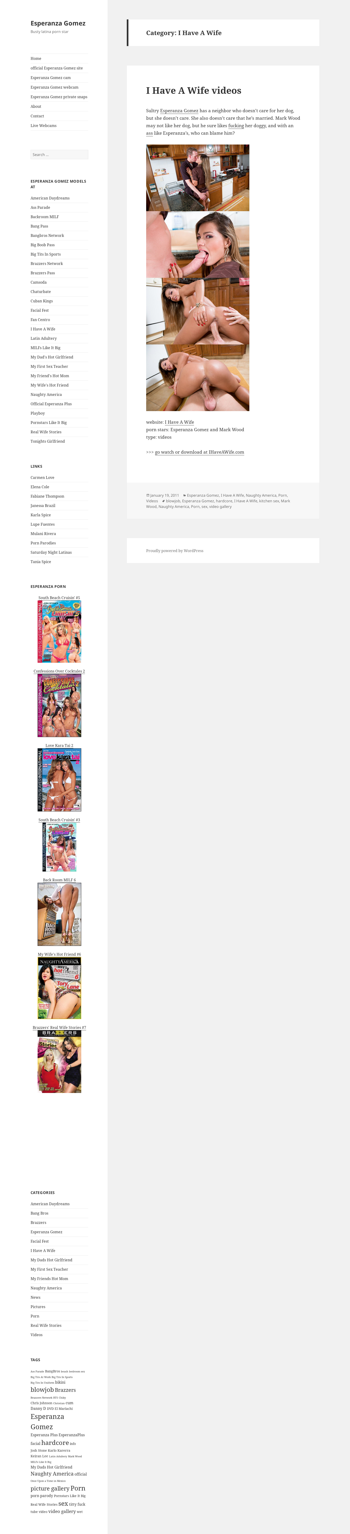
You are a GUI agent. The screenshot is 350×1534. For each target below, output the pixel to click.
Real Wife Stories (46, 431)
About (36, 106)
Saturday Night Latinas (51, 552)
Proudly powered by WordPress (174, 550)
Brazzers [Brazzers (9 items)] (65, 1389)
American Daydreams (50, 198)
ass (149, 133)
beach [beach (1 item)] (64, 1371)
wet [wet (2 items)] (80, 1511)
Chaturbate (41, 291)
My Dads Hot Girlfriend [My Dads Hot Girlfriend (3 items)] (51, 1467)
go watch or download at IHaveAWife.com (199, 452)
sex (204, 506)
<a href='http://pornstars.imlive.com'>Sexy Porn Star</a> (59, 1135)
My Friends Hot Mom (49, 1278)
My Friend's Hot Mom (50, 375)
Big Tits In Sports (46, 254)
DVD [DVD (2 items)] (50, 1408)
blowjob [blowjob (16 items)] (42, 1389)
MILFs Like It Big (45, 347)
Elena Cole (40, 486)
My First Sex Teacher (49, 366)
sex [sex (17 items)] (63, 1503)
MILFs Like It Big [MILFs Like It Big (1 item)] (41, 1462)
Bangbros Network (47, 235)
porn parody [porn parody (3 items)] (42, 1495)
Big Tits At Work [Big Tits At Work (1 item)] (41, 1377)
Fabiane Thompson (47, 496)
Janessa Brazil (43, 505)
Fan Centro (40, 319)
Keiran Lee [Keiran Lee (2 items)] (39, 1456)
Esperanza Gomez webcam (54, 87)
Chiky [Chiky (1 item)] (62, 1397)
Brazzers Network (47, 263)
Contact (37, 116)
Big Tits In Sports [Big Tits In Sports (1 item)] (62, 1377)
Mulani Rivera (43, 533)
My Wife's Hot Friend (50, 385)
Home (36, 58)
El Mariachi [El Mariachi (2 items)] (64, 1408)
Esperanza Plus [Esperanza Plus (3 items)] (44, 1434)
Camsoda (39, 282)
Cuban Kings (42, 301)
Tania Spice (41, 561)
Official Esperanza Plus (51, 403)
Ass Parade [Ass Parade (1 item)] (37, 1371)
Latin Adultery (44, 338)
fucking (236, 126)
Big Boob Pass (43, 244)
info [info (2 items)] (73, 1443)
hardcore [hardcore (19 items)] (55, 1442)
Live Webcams (44, 125)
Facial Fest (40, 310)
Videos (36, 1334)
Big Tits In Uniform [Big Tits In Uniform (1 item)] (42, 1382)
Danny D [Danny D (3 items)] (38, 1408)
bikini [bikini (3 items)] (60, 1382)
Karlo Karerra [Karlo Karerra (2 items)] (59, 1450)
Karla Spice (41, 514)
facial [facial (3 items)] (35, 1443)
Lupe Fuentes (43, 524)
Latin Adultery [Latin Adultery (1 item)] (58, 1456)
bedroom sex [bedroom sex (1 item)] (77, 1371)
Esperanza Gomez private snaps (59, 96)
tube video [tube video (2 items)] (39, 1511)
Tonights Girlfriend (48, 441)
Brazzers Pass (43, 272)
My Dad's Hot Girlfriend (52, 357)
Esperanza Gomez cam (51, 77)
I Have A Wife (43, 329)
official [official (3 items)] (80, 1474)
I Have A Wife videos (193, 90)
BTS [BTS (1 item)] (55, 1397)
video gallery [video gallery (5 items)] (62, 1511)
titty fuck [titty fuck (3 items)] (77, 1504)
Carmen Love (42, 477)
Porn (35, 1316)
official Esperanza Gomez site (57, 68)
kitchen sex (269, 500)
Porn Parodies (43, 543)
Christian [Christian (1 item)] (59, 1403)
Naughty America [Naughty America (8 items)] (52, 1473)
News (35, 1297)
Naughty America (46, 394)
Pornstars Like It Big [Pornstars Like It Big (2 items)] (70, 1496)
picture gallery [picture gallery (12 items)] (50, 1488)
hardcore (224, 500)
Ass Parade (40, 207)
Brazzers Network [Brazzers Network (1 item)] (41, 1397)
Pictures (38, 1306)
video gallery (220, 506)
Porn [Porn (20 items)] (78, 1487)
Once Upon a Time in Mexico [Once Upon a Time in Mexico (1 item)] (48, 1481)
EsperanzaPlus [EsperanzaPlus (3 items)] (72, 1434)
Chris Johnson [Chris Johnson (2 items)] (41, 1403)
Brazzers (38, 1222)
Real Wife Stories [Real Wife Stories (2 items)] (44, 1504)
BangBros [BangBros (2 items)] (52, 1371)
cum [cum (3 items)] (69, 1402)
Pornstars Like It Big (49, 422)
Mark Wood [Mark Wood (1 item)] (75, 1456)
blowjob (173, 500)
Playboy (38, 413)
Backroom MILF (45, 216)
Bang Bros (39, 1213)
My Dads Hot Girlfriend (51, 1260)
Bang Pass (39, 226)
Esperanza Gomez (58, 23)
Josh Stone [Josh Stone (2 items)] (39, 1450)
